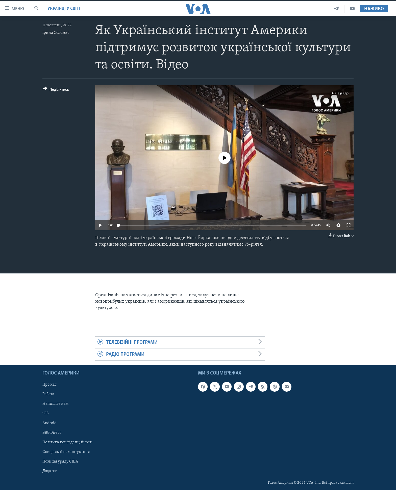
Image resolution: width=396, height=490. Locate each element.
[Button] (56, 90)
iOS (45, 413)
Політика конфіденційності (67, 442)
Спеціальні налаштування (66, 452)
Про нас (49, 385)
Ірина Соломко (55, 33)
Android (49, 423)
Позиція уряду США (60, 461)
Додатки (50, 471)
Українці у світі (63, 8)
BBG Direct (51, 433)
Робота (48, 394)
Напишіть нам (55, 404)
